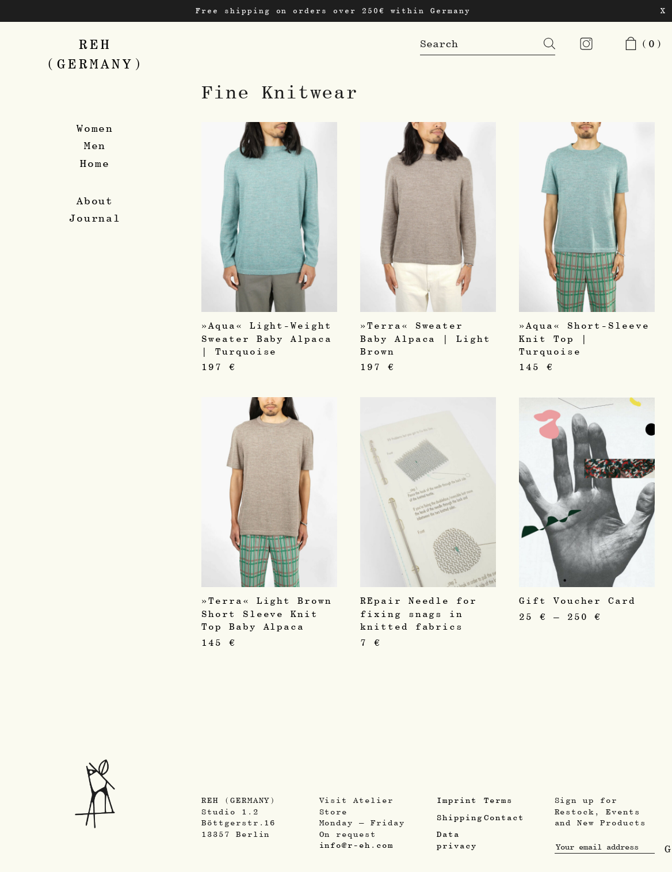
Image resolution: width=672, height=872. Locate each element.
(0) (643, 43)
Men (95, 145)
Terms (498, 800)
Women (95, 128)
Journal (95, 218)
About (95, 201)
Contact (504, 817)
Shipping (460, 817)
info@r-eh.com (356, 845)
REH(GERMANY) (95, 54)
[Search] (540, 43)
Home (95, 163)
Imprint (457, 800)
